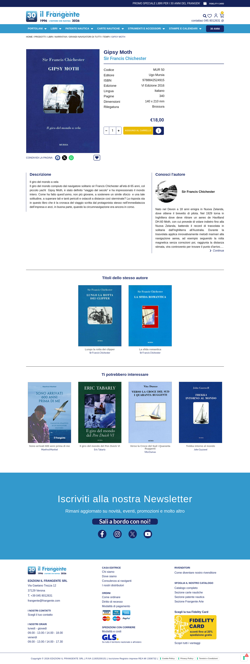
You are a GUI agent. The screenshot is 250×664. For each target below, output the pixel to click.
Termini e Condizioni (208, 658)
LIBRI (50, 36)
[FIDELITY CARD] (205, 3)
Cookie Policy (168, 658)
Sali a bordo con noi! (125, 521)
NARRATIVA (61, 36)
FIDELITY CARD (216, 4)
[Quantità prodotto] (112, 131)
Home (29, 36)
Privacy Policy (186, 658)
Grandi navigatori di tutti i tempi (89, 36)
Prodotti (40, 36)
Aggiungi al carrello (138, 130)
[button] (57, 157)
